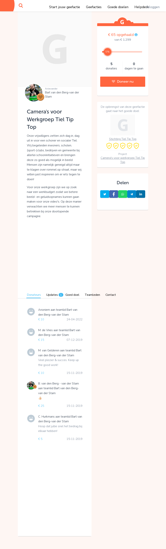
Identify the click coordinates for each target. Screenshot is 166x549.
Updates (54, 295)
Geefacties (94, 7)
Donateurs (34, 295)
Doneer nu (123, 81)
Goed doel (72, 295)
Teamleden (92, 295)
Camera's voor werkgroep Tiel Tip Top (123, 160)
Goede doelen (118, 7)
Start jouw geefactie (64, 7)
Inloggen (153, 7)
